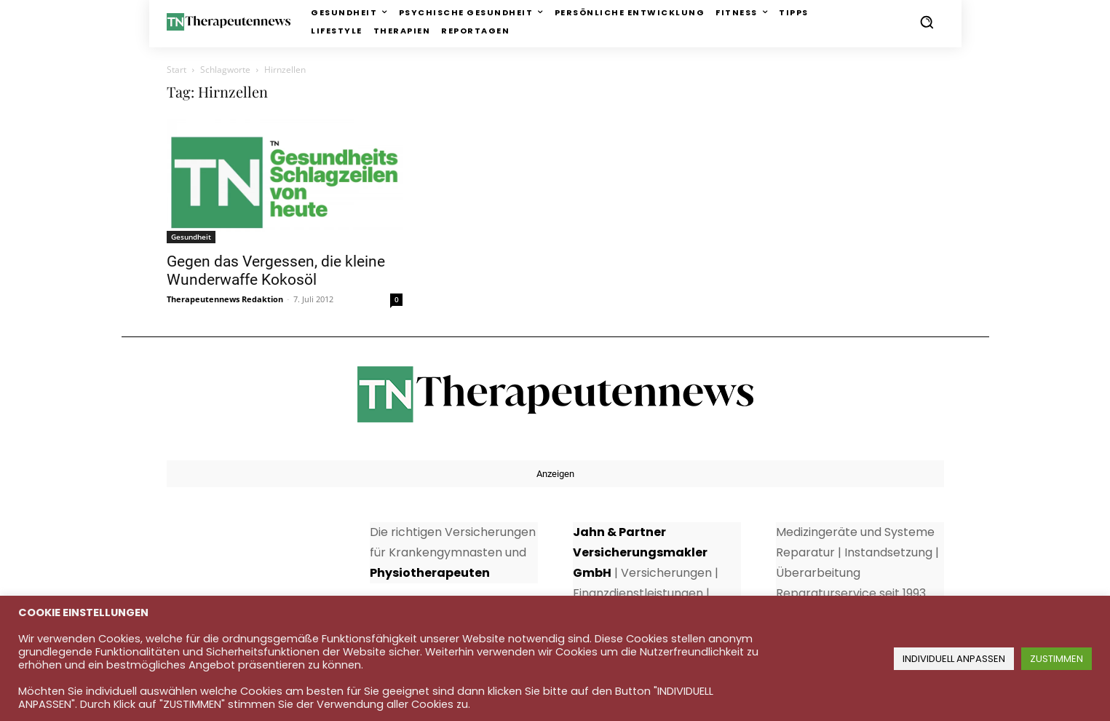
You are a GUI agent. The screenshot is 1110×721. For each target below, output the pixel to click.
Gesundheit (191, 237)
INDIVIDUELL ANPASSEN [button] (954, 659)
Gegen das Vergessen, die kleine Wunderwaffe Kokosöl (276, 270)
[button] (926, 21)
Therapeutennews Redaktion (225, 298)
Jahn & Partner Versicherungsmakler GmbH (640, 552)
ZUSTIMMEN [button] (1056, 659)
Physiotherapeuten (430, 572)
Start (176, 69)
